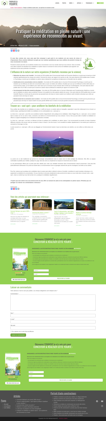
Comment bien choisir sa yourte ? (40, 213)
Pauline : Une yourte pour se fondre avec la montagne (68, 415)
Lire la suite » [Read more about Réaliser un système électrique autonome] (78, 225)
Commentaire (14, 293)
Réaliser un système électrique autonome (83, 213)
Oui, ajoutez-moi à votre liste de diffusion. (22, 331)
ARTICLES (80, 3)
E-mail (12, 319)
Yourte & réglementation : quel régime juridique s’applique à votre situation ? (64, 212)
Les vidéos (7, 407)
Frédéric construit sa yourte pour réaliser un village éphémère (70, 397)
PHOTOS (64, 3)
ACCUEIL (57, 3)
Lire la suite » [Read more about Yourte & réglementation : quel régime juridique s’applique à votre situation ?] (57, 225)
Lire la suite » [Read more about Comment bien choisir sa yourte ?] (35, 223)
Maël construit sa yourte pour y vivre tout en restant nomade (70, 411)
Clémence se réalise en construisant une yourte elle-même (69, 404)
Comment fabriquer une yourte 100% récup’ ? (19, 212)
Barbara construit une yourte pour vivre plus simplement (69, 398)
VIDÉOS (71, 3)
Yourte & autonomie (18, 7)
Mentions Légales (63, 418)
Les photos (7, 406)
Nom (12, 313)
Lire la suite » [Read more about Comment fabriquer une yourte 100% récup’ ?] (13, 223)
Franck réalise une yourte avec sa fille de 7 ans (66, 406)
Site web (12, 325)
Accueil (11, 7)
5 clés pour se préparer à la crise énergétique (29, 408)
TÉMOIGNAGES (90, 3)
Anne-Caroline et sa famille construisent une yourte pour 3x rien (71, 413)
